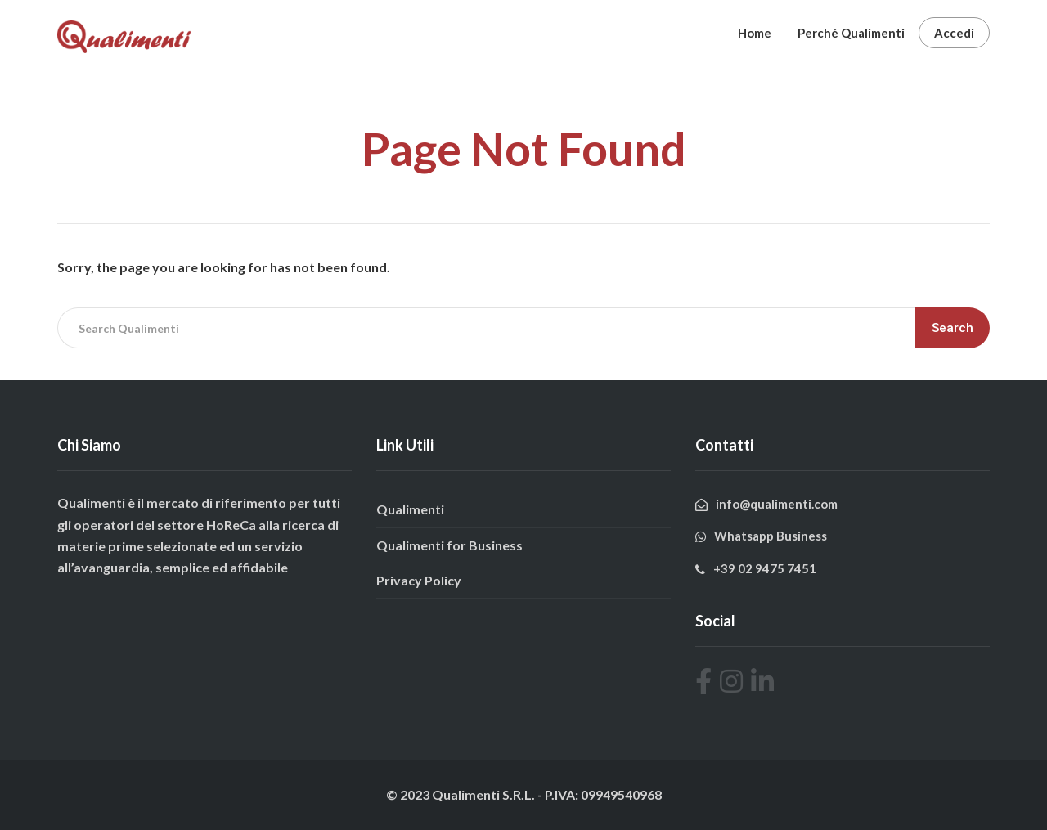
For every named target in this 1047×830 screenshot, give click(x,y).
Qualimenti (410, 509)
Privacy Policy (418, 580)
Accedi (954, 32)
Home (754, 32)
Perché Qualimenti (851, 32)
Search (952, 328)
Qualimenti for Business (449, 545)
